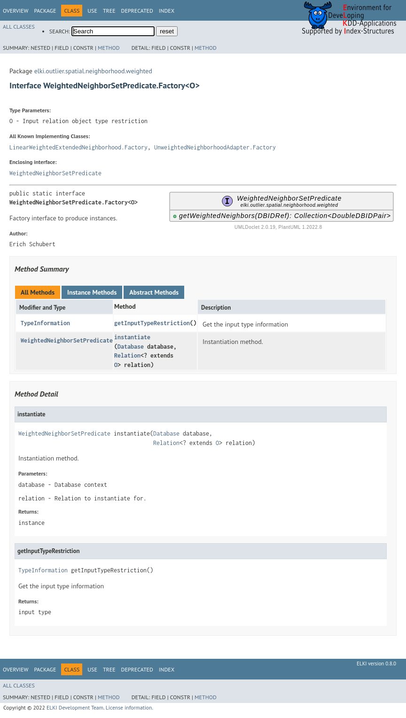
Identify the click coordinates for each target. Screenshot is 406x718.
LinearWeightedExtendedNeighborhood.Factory (78, 147)
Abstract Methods (154, 292)
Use (92, 10)
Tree (109, 10)
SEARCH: (59, 31)
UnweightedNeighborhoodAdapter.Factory (215, 147)
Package (45, 10)
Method (109, 47)
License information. (129, 707)
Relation (127, 355)
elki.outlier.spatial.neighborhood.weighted (93, 71)
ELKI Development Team (75, 707)
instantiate (132, 337)
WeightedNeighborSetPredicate (55, 173)
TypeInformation (45, 323)
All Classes (19, 26)
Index (166, 10)
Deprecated (137, 10)
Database (130, 346)
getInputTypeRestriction (152, 323)
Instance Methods (92, 292)
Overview (15, 10)
